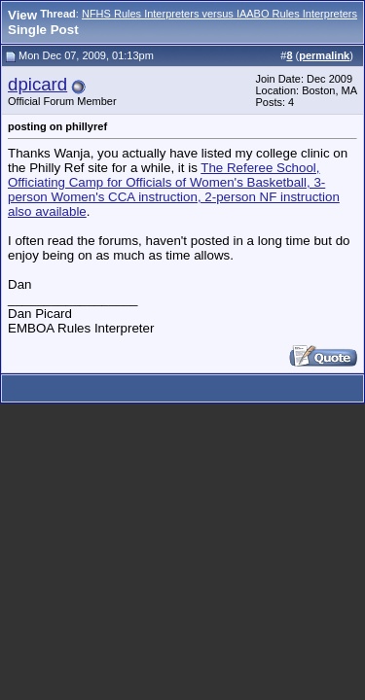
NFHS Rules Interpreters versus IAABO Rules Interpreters (219, 13)
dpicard (37, 84)
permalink (324, 55)
